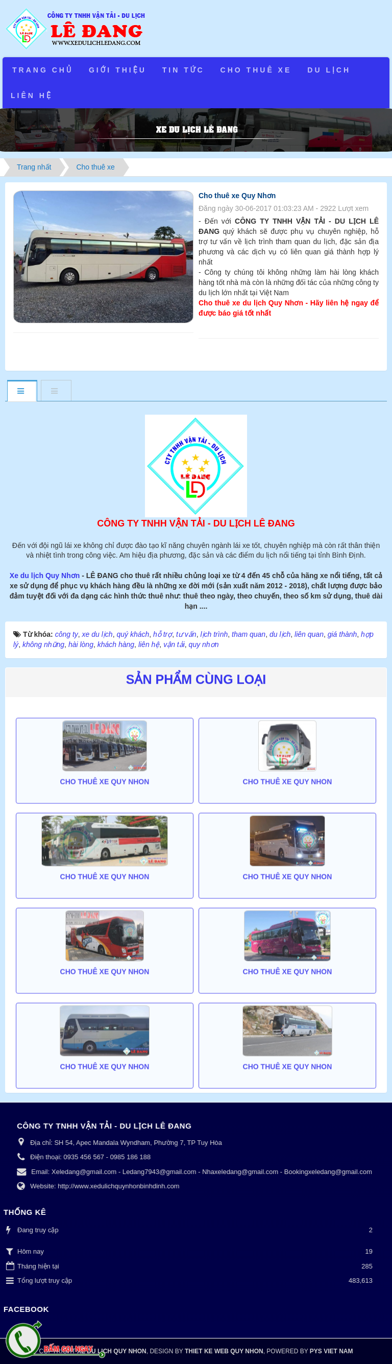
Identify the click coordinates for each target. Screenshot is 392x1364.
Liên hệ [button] (32, 95)
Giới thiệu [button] (117, 70)
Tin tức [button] (183, 70)
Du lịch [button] (329, 70)
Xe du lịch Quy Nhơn (46, 575)
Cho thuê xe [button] (256, 70)
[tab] (22, 391)
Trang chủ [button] (42, 70)
